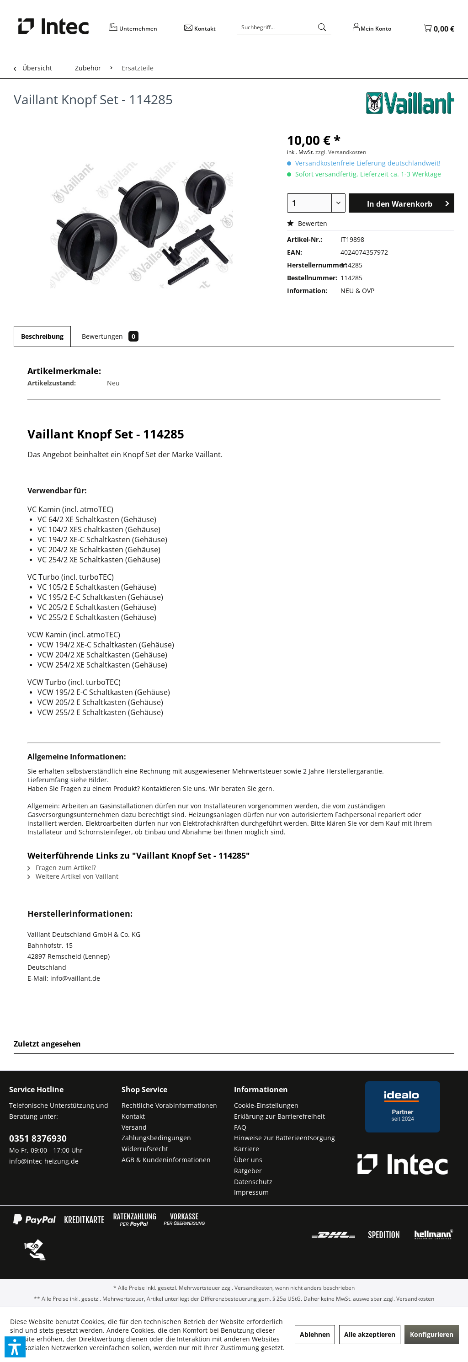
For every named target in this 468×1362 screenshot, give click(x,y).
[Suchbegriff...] (284, 27)
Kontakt (133, 1116)
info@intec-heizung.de (44, 1161)
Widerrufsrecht (145, 1148)
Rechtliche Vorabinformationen (169, 1105)
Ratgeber (248, 1170)
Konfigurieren (431, 1334)
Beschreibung (42, 336)
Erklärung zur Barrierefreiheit (279, 1116)
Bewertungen (110, 336)
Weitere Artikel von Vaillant (72, 876)
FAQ (240, 1127)
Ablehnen (315, 1334)
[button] (15, 1346)
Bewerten (307, 223)
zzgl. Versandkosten (340, 152)
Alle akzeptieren (369, 1334)
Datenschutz (253, 1181)
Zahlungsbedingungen (156, 1137)
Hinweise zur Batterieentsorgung (284, 1137)
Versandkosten (253, 1288)
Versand (134, 1127)
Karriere (246, 1148)
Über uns (248, 1159)
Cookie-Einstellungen (266, 1105)
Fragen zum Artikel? (61, 867)
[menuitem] (141, 32)
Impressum (251, 1192)
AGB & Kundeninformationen (166, 1159)
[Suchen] (322, 27)
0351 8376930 (38, 1138)
